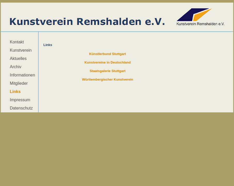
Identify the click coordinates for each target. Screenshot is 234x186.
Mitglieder (19, 83)
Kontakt (17, 42)
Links (15, 91)
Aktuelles (18, 58)
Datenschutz (21, 108)
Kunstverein (21, 50)
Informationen (22, 75)
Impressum (20, 100)
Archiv (15, 67)
